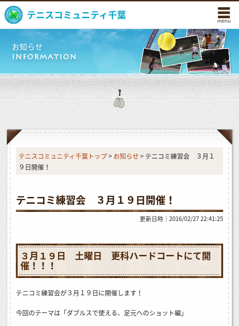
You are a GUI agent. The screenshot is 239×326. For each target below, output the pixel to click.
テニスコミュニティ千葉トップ (63, 155)
